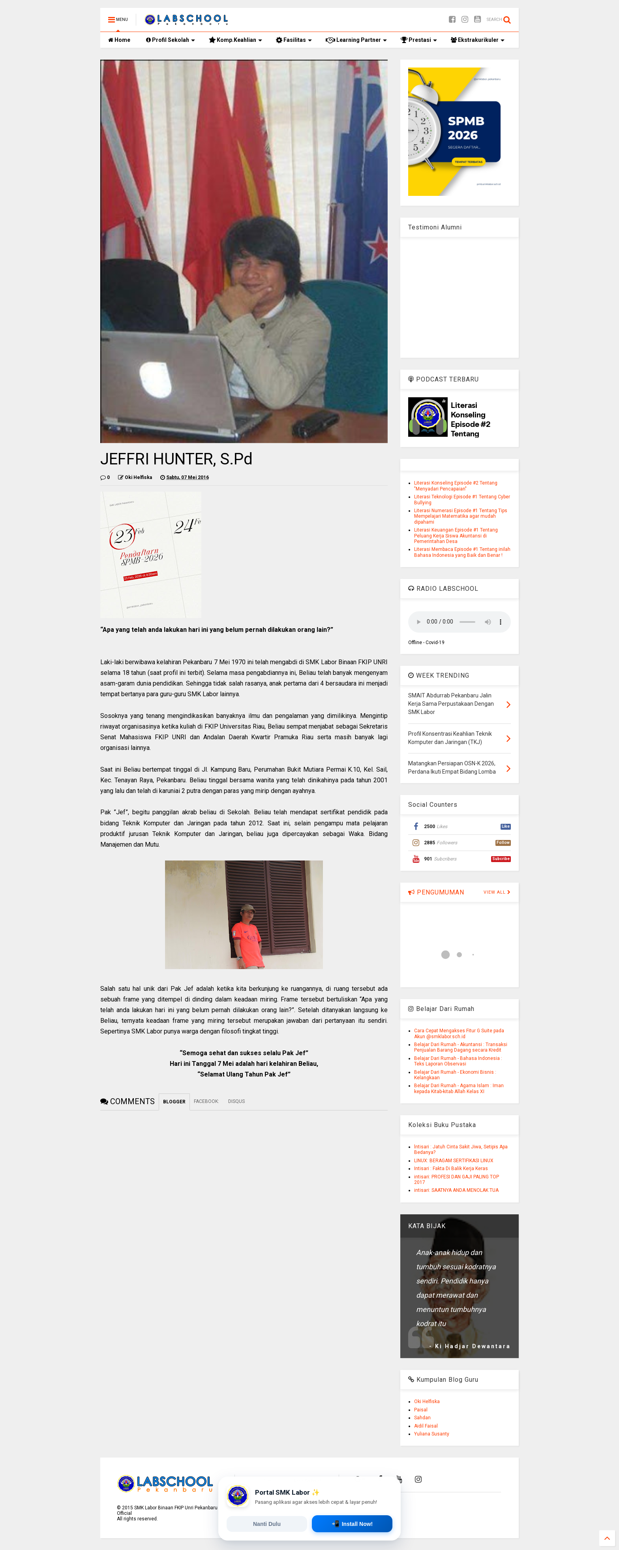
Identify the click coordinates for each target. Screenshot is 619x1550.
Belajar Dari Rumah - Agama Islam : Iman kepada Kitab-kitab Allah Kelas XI (459, 1088)
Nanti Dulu (267, 1524)
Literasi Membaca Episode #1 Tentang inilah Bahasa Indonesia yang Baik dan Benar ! (462, 552)
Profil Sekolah (170, 40)
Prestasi (419, 40)
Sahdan (422, 1417)
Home (119, 40)
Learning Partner (356, 40)
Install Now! (352, 1523)
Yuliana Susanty (431, 1434)
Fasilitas (293, 40)
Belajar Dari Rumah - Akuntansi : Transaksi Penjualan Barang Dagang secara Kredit (460, 1047)
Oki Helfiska (427, 1401)
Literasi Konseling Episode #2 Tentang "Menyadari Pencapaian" (455, 485)
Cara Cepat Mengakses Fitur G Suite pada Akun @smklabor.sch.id (459, 1033)
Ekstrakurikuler (478, 40)
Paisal (421, 1410)
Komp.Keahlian (235, 40)
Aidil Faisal (426, 1426)
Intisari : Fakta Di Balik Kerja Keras (451, 1168)
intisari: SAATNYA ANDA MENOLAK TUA (456, 1190)
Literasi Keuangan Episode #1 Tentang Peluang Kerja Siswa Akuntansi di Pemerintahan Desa (456, 535)
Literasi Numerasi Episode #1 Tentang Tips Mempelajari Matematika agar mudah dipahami (460, 516)
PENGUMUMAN (436, 892)
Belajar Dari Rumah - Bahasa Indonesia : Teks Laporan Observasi (458, 1061)
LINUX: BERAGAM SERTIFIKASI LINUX (453, 1160)
